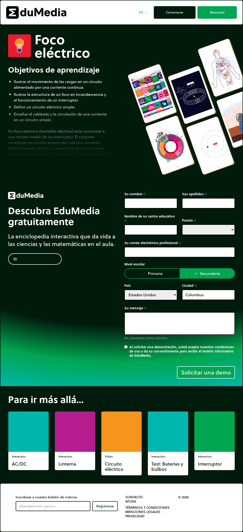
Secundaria (207, 273)
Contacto (134, 497)
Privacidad (135, 516)
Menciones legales (142, 511)
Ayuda (130, 501)
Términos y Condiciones (147, 507)
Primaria (152, 273)
